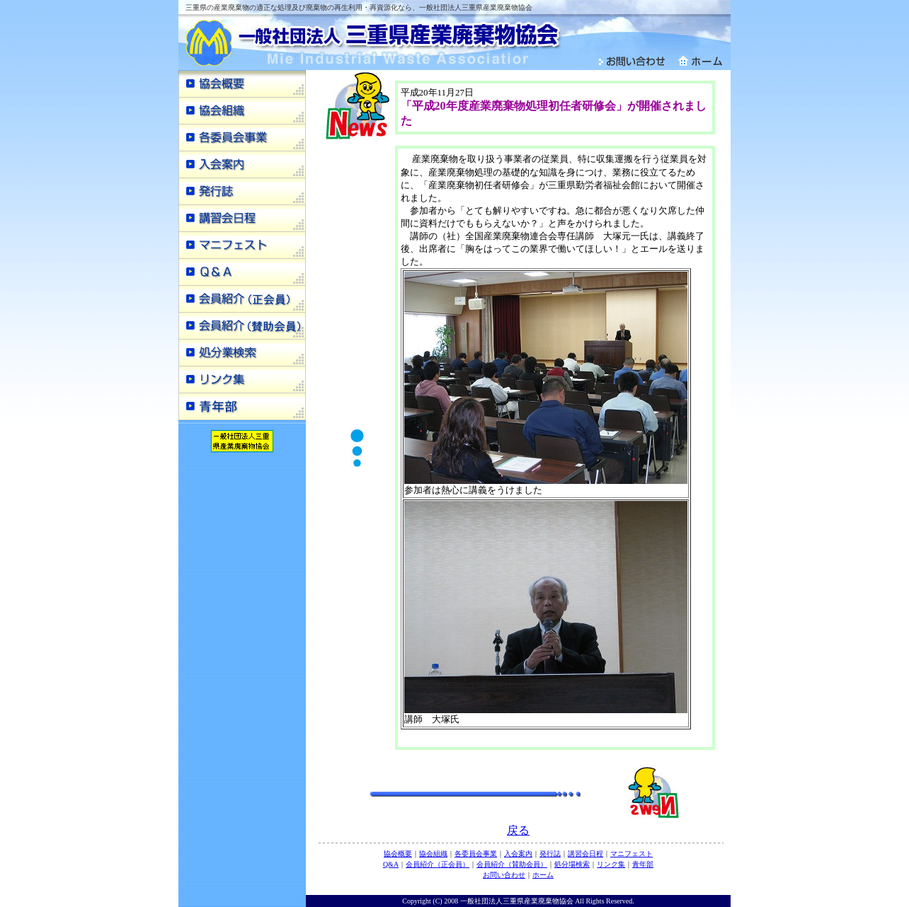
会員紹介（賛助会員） (511, 864)
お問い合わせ (504, 875)
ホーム (543, 875)
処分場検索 (572, 864)
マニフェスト (631, 853)
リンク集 (611, 864)
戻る (518, 830)
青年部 (642, 864)
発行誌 (550, 853)
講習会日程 (585, 853)
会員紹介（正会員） (437, 864)
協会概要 (398, 853)
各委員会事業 (476, 853)
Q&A (391, 864)
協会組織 (433, 853)
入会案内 (518, 853)
